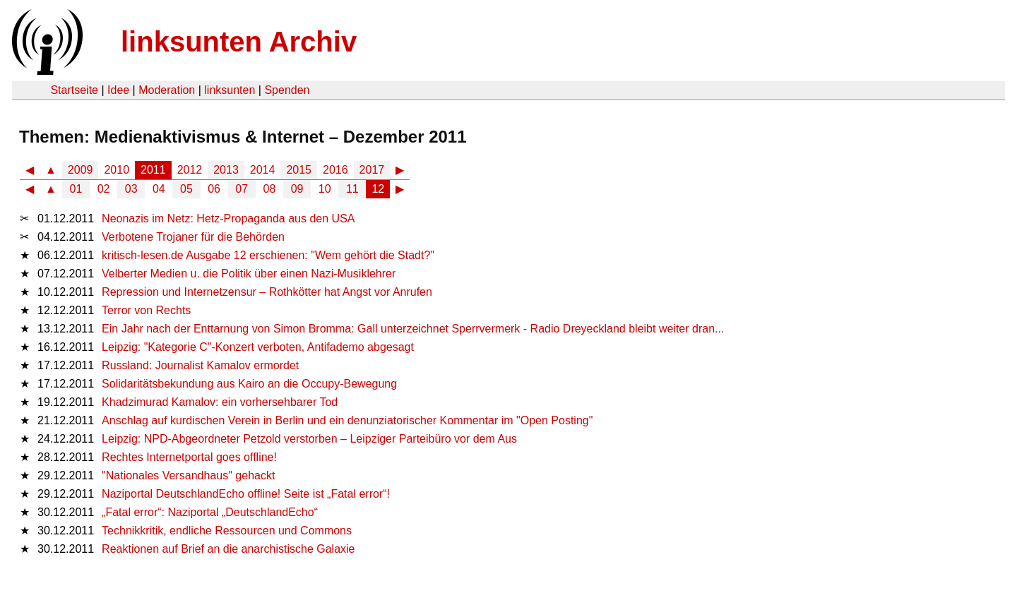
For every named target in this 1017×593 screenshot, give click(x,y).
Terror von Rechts (146, 310)
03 (131, 189)
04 (159, 189)
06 (214, 189)
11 (352, 189)
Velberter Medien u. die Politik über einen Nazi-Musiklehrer (249, 274)
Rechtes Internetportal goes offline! (189, 457)
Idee (118, 90)
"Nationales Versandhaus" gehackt (188, 475)
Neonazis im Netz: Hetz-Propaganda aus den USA (228, 218)
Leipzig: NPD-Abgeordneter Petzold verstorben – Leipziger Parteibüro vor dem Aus (309, 439)
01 (76, 189)
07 (241, 189)
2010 (116, 170)
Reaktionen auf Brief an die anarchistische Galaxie (228, 549)
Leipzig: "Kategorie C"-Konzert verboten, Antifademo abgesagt (258, 347)
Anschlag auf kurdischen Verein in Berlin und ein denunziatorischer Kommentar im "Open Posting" (347, 420)
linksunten (229, 90)
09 (297, 189)
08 (269, 189)
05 (186, 189)
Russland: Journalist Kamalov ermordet (200, 365)
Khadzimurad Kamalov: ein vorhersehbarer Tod (220, 402)
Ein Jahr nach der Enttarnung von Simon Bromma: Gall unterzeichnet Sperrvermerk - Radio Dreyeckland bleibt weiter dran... (413, 329)
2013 (226, 170)
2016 (335, 170)
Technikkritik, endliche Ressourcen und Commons (227, 531)
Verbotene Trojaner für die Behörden (193, 237)
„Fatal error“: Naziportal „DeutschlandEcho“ (210, 512)
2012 (190, 170)
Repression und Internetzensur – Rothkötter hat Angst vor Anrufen (267, 292)
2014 (262, 170)
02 (103, 189)
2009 (80, 170)
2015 (298, 170)
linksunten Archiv (239, 41)
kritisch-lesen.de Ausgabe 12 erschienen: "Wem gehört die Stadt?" (268, 255)
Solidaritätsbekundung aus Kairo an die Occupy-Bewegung (249, 384)
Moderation (166, 90)
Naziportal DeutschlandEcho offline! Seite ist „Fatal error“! (246, 494)
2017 (372, 170)
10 (325, 189)
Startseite (74, 90)
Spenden (286, 90)
